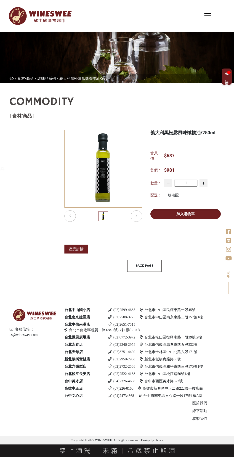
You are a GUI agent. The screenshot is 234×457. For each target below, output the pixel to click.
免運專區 (11, 133)
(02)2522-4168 (121, 374)
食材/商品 (26, 78)
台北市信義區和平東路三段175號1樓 (171, 366)
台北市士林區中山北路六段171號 (168, 352)
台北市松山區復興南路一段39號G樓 (171, 337)
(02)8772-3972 (121, 337)
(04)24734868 (121, 396)
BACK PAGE (144, 266)
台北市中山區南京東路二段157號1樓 (171, 317)
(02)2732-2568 (121, 366)
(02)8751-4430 (121, 352)
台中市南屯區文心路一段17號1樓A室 (171, 396)
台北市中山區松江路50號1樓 (165, 374)
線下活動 (199, 411)
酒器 (7, 180)
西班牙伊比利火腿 (19, 145)
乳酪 (7, 156)
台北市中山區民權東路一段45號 (168, 310)
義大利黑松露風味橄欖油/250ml (85, 78)
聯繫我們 (199, 418)
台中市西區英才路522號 (161, 381)
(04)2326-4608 (121, 381)
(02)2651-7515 (121, 324)
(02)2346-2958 (121, 344)
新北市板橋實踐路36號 (160, 359)
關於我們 (199, 403)
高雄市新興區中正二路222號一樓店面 (170, 388)
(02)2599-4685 (121, 310)
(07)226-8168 (120, 388)
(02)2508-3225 (121, 317)
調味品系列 (46, 78)
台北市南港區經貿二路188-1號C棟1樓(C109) (102, 330)
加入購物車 (185, 214)
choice (158, 440)
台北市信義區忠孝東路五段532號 (168, 344)
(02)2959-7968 (121, 359)
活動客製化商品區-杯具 (24, 168)
